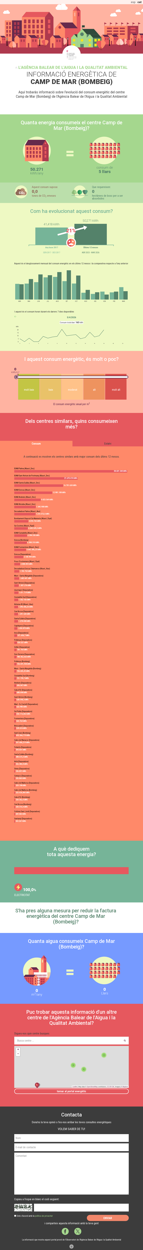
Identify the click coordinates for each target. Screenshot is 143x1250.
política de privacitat (44, 1216)
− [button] (18, 1054)
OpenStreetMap (92, 1086)
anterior (15, 317)
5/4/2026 (71, 317)
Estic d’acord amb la (35, 1216)
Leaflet (74, 1086)
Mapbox (125, 1086)
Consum (36, 443)
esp (133, 2)
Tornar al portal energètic (71, 1091)
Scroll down (71, 1246)
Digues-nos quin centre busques (31, 1033)
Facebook (65, 1231)
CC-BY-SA (110, 1086)
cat (139, 2)
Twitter (77, 1231)
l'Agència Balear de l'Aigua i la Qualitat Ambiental (72, 67)
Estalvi (107, 443)
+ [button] (18, 1050)
